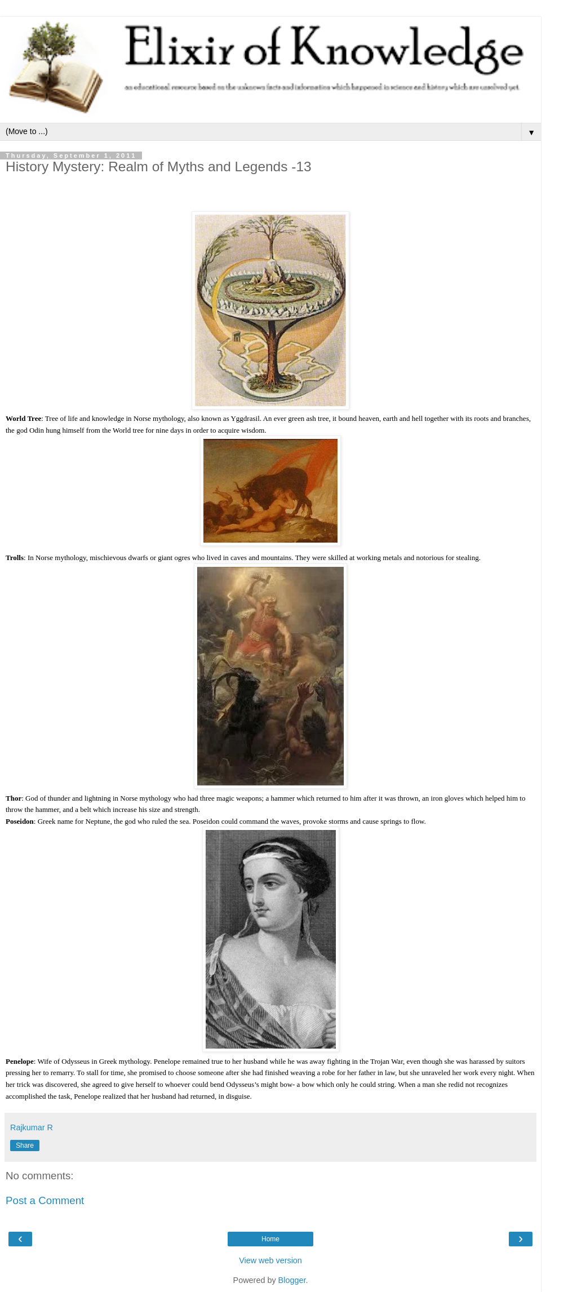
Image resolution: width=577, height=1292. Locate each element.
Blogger (292, 1280)
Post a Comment (45, 1200)
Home (270, 1239)
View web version (270, 1260)
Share (25, 1145)
